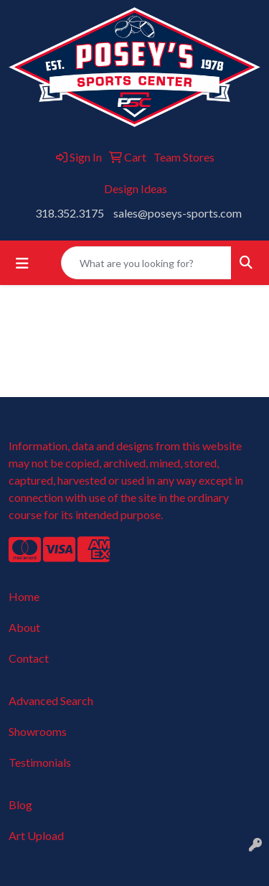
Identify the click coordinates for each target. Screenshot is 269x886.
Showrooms (38, 731)
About (24, 627)
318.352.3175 (69, 213)
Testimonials (40, 762)
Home (24, 596)
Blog (20, 804)
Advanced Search (51, 700)
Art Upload (36, 835)
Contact (29, 658)
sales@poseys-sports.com (177, 213)
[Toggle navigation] (22, 263)
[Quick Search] (146, 262)
